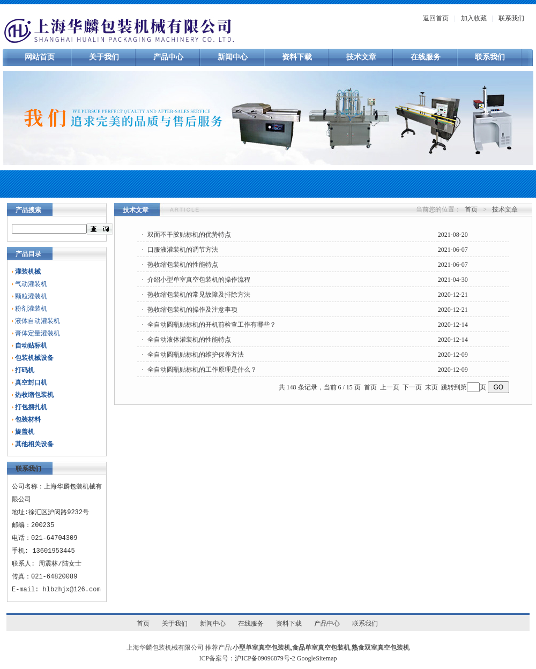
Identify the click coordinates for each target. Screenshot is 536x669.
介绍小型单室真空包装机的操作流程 (198, 279)
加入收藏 (474, 18)
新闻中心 (233, 57)
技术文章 (361, 57)
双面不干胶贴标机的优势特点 (189, 234)
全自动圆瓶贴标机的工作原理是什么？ (202, 369)
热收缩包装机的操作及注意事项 (192, 309)
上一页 (389, 387)
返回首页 (436, 18)
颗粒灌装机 (31, 296)
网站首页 (40, 57)
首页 (471, 209)
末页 (431, 387)
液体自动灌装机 (37, 321)
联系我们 (511, 18)
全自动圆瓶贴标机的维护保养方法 (195, 354)
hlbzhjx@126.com (72, 589)
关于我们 (104, 57)
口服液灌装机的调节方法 (182, 249)
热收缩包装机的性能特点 (182, 264)
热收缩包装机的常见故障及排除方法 (198, 294)
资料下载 (297, 57)
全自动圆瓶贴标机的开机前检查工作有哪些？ (211, 324)
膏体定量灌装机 (37, 333)
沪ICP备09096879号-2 (265, 658)
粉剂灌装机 (31, 308)
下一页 (412, 387)
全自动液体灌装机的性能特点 (189, 339)
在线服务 (426, 57)
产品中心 (168, 57)
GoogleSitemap (317, 658)
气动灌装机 (31, 284)
